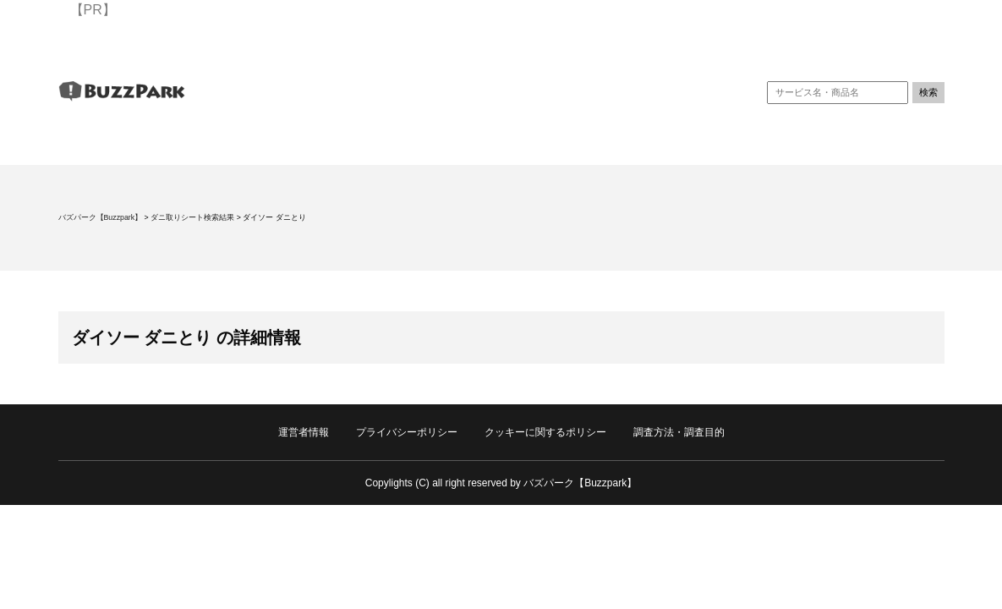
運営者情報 (303, 432)
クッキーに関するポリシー (545, 432)
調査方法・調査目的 (679, 432)
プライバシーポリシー (406, 432)
